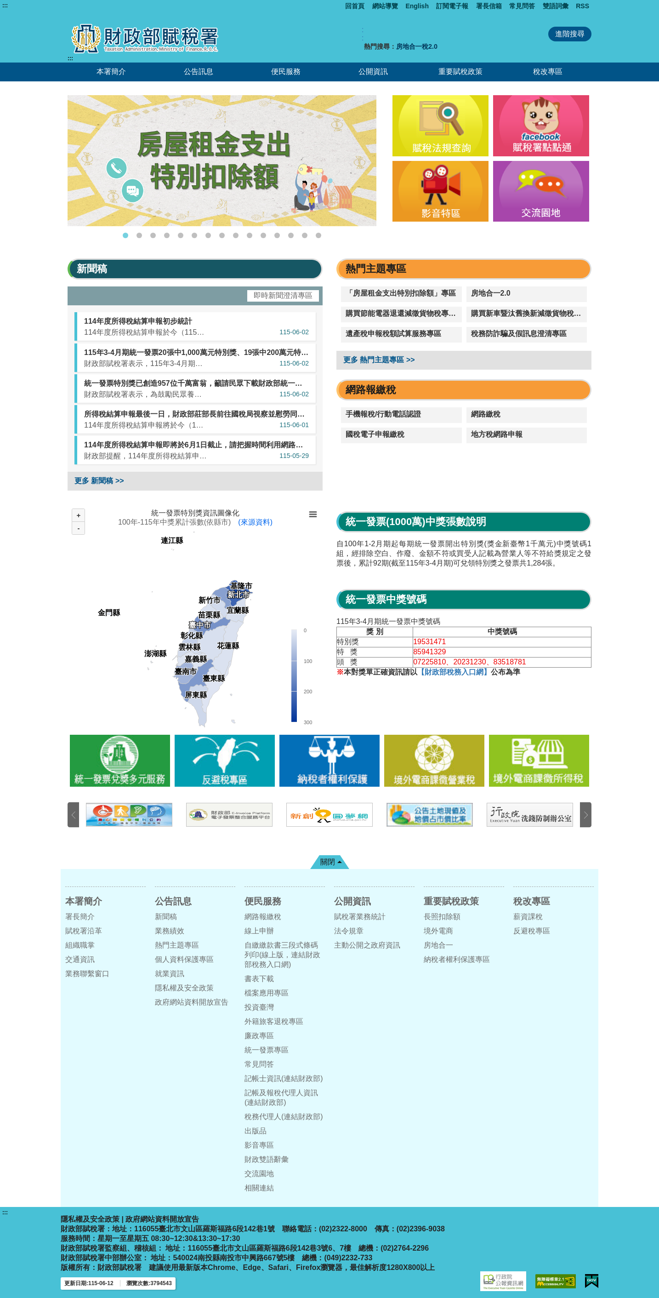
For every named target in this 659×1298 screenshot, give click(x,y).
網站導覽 (385, 6)
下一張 (585, 814)
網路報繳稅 (262, 917)
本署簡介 (111, 71)
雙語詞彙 (555, 6)
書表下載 (259, 979)
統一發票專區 (266, 1050)
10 (249, 235)
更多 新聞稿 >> (99, 481)
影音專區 (259, 1145)
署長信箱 (489, 6)
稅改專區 (547, 71)
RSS (582, 6)
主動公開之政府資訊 (367, 945)
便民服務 (286, 71)
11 (263, 235)
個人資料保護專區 (184, 959)
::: (5, 5)
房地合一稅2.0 (416, 46)
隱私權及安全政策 (184, 988)
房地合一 (438, 945)
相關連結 (259, 1188)
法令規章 (349, 931)
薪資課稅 (528, 917)
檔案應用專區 (266, 993)
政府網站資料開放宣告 (191, 1002)
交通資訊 (80, 959)
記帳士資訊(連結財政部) (283, 1078)
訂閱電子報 (452, 6)
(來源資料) (255, 522)
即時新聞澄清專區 (283, 295)
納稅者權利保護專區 (457, 959)
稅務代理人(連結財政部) (283, 1117)
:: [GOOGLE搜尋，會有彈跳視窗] (363, 34)
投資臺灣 (259, 1007)
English (417, 6)
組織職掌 (80, 945)
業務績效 (169, 931)
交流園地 (259, 1174)
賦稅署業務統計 (360, 917)
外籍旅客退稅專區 (273, 1021)
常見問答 (522, 6)
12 (277, 235)
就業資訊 (169, 974)
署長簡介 (80, 917)
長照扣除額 (442, 917)
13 (290, 235)
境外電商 (438, 931)
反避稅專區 (531, 931)
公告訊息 (198, 71)
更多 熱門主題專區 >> (379, 360)
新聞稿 (166, 917)
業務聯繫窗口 (87, 974)
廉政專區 (259, 1036)
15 (318, 235)
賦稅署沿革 (83, 931)
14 (304, 235)
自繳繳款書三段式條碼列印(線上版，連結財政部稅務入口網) (282, 954)
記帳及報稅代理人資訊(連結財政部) (281, 1097)
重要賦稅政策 (460, 71)
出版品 (255, 1131)
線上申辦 (259, 931)
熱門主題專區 (177, 945)
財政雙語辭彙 (266, 1159)
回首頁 (354, 6)
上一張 (73, 814)
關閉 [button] (327, 862)
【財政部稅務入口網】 (454, 672)
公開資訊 (373, 71)
